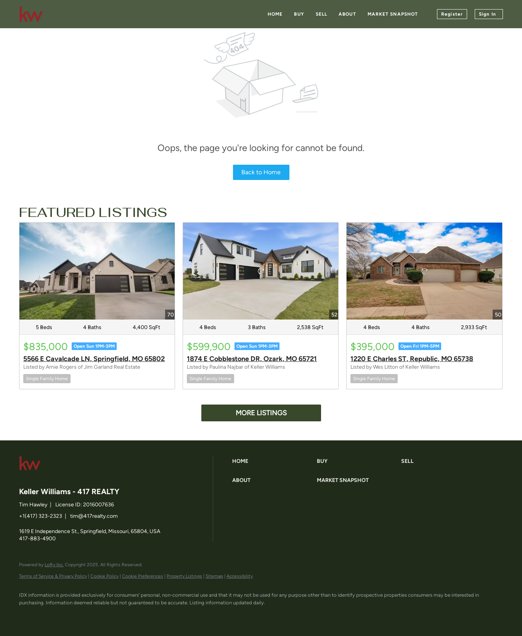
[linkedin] (50, 615)
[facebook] (28, 615)
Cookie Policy (104, 576)
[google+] (117, 615)
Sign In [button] (487, 14)
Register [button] (452, 14)
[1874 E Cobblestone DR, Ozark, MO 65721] (260, 271)
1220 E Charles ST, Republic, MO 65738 (411, 359)
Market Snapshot (393, 14)
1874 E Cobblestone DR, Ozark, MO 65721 (252, 359)
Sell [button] (321, 14)
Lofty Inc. (54, 564)
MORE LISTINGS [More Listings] (261, 413)
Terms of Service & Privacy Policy (53, 576)
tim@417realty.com (94, 516)
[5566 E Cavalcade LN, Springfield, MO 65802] (97, 271)
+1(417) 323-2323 (40, 516)
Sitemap (214, 576)
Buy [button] (299, 14)
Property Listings (184, 576)
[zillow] (72, 615)
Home (275, 14)
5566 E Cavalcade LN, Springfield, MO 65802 (94, 359)
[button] (272, 461)
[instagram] (94, 615)
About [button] (347, 14)
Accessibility (239, 576)
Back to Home (261, 172)
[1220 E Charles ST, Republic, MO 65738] (424, 271)
